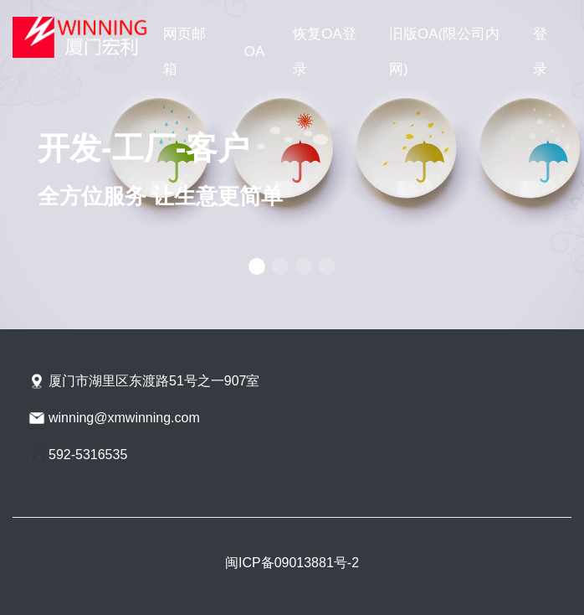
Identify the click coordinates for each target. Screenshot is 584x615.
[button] (256, 266)
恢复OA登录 (324, 51)
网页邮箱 (184, 51)
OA (254, 51)
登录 (540, 51)
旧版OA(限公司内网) (444, 51)
